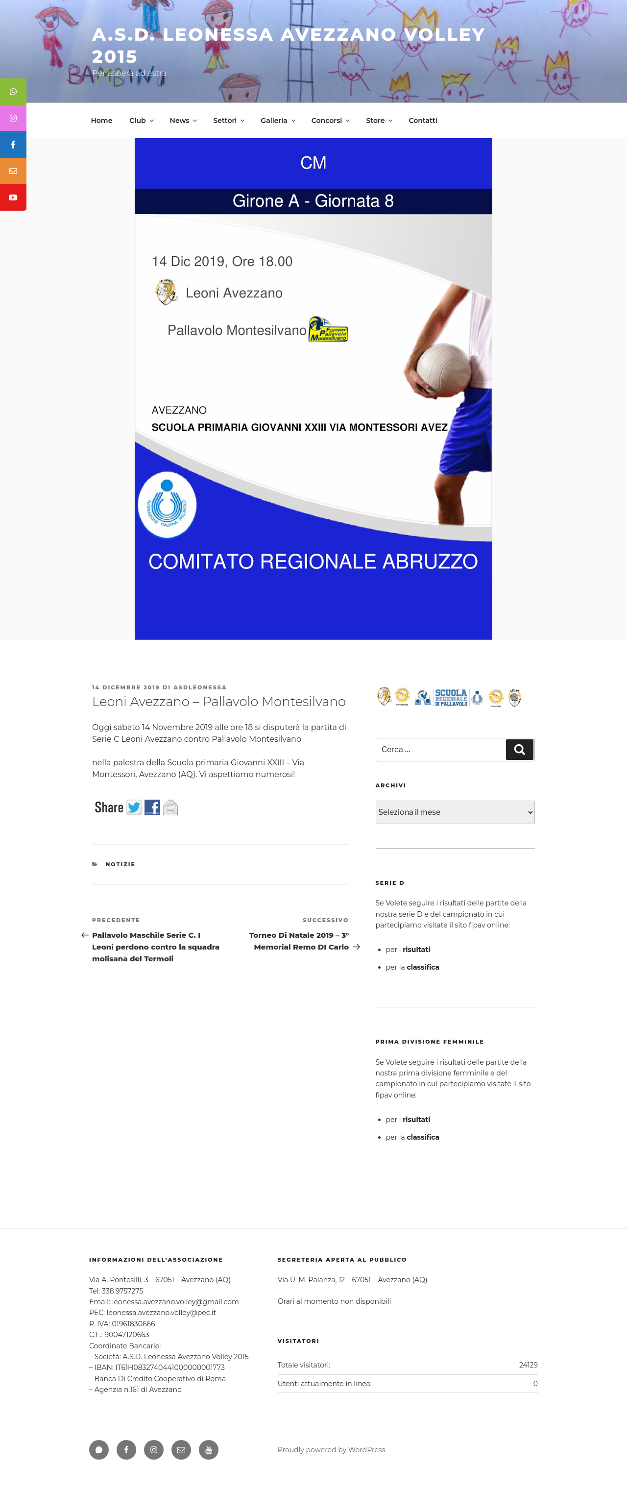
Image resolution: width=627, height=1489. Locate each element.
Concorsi (332, 120)
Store (380, 120)
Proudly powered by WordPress (332, 1449)
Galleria (278, 120)
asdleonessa (200, 687)
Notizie (121, 864)
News (184, 120)
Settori (229, 120)
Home (102, 120)
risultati (416, 949)
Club (142, 120)
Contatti (423, 120)
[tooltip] (13, 91)
